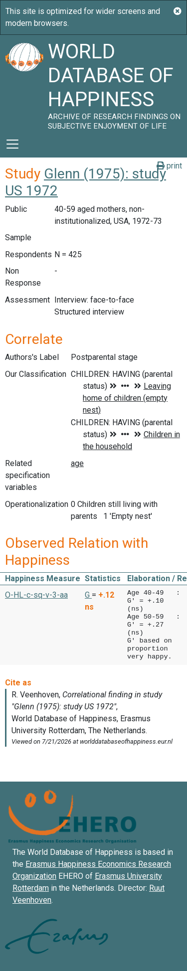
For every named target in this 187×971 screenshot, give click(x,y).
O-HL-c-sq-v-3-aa (36, 595)
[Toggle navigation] (12, 144)
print (169, 165)
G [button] (88, 595)
